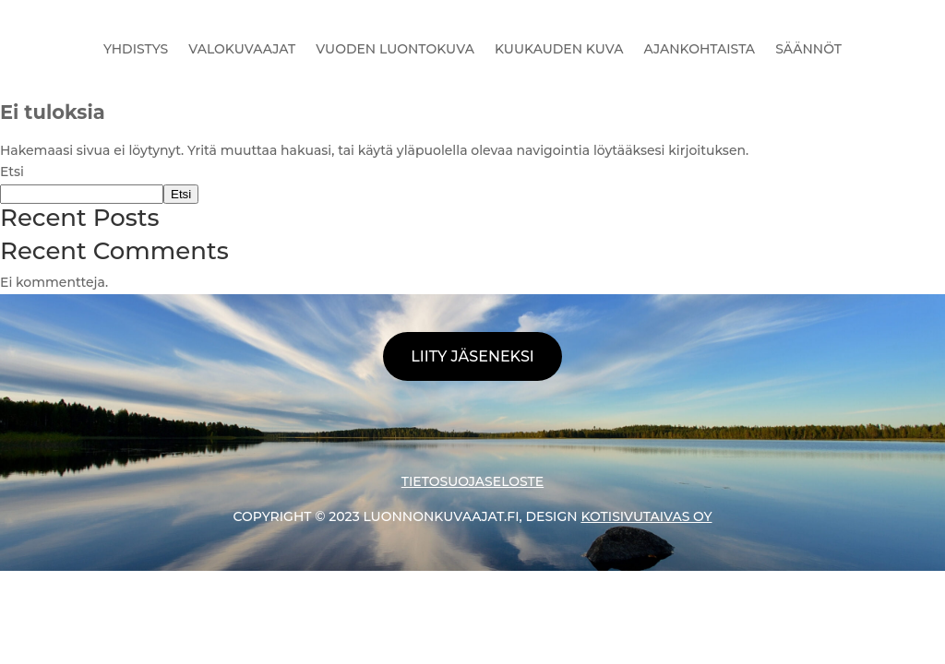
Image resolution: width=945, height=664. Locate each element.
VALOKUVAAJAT (241, 49)
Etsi (12, 171)
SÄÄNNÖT (808, 49)
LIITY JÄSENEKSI (472, 356)
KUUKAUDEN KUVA (559, 49)
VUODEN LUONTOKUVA (395, 49)
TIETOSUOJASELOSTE (472, 481)
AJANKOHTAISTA (700, 49)
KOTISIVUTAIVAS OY (646, 516)
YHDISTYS (135, 49)
